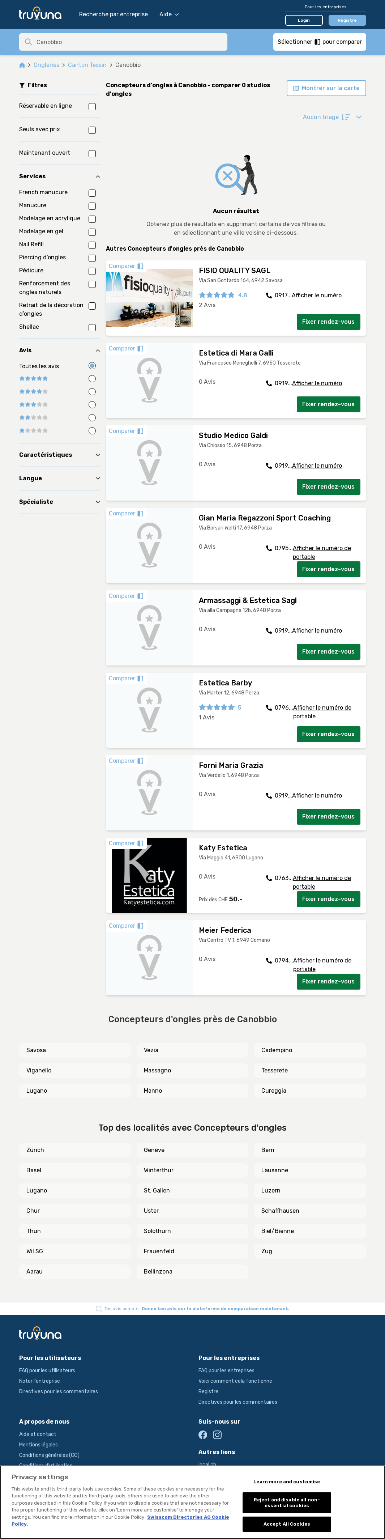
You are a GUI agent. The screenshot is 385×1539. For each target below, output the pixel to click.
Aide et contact (37, 1434)
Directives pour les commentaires (58, 1392)
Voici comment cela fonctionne (235, 1381)
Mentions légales (38, 1445)
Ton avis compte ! (197, 1308)
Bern (267, 1150)
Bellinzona (158, 1271)
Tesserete (274, 1070)
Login (304, 20)
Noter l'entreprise (39, 1381)
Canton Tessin (87, 64)
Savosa (36, 1050)
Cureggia (273, 1090)
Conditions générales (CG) (49, 1455)
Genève (154, 1150)
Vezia (151, 1050)
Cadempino (276, 1050)
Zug (266, 1251)
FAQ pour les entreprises (226, 1371)
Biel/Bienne (277, 1231)
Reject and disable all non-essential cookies (287, 1502)
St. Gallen (157, 1190)
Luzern (271, 1190)
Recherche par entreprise (113, 14)
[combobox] (129, 42)
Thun (33, 1231)
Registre (347, 20)
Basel (33, 1170)
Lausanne (274, 1170)
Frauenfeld (159, 1251)
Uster (151, 1210)
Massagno (157, 1070)
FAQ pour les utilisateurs (47, 1371)
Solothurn (157, 1231)
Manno (153, 1090)
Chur (33, 1210)
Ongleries (46, 64)
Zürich (35, 1150)
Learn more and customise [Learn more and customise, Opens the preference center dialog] (286, 1481)
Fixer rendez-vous (328, 321)
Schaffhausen (280, 1210)
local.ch (207, 1465)
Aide (169, 14)
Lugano (36, 1090)
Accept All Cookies (287, 1524)
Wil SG (34, 1251)
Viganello (38, 1070)
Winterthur (159, 1170)
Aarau (34, 1271)
